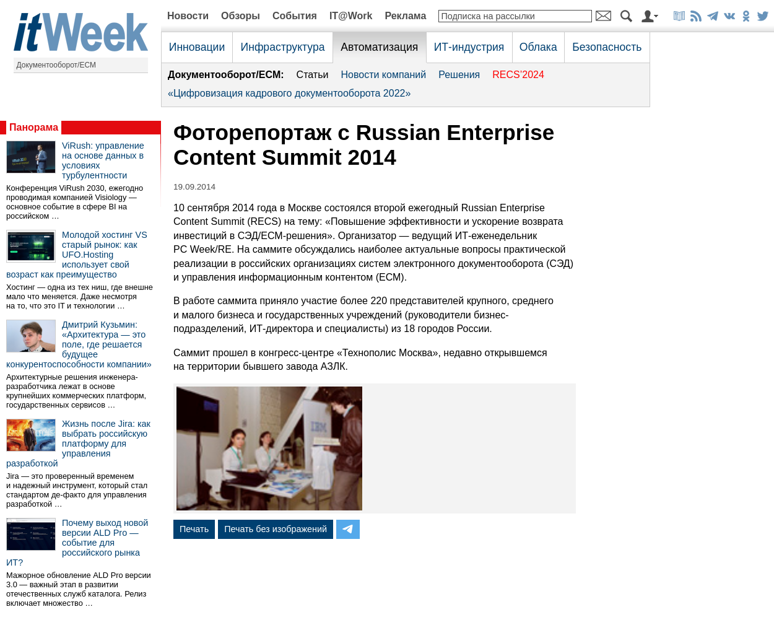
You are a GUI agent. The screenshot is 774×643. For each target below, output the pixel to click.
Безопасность (606, 47)
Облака (538, 47)
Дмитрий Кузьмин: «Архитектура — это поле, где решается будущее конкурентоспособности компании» (79, 344)
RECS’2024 (518, 74)
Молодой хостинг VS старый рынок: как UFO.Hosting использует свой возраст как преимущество (76, 254)
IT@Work (351, 16)
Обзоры (240, 16)
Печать (194, 529)
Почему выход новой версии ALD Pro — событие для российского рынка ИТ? (77, 542)
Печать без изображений (275, 529)
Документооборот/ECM (57, 65)
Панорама (33, 127)
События (294, 16)
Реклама (405, 16)
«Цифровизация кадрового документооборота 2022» (289, 93)
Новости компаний (383, 74)
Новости (188, 16)
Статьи (313, 74)
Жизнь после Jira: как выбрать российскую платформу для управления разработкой (78, 443)
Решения (459, 74)
